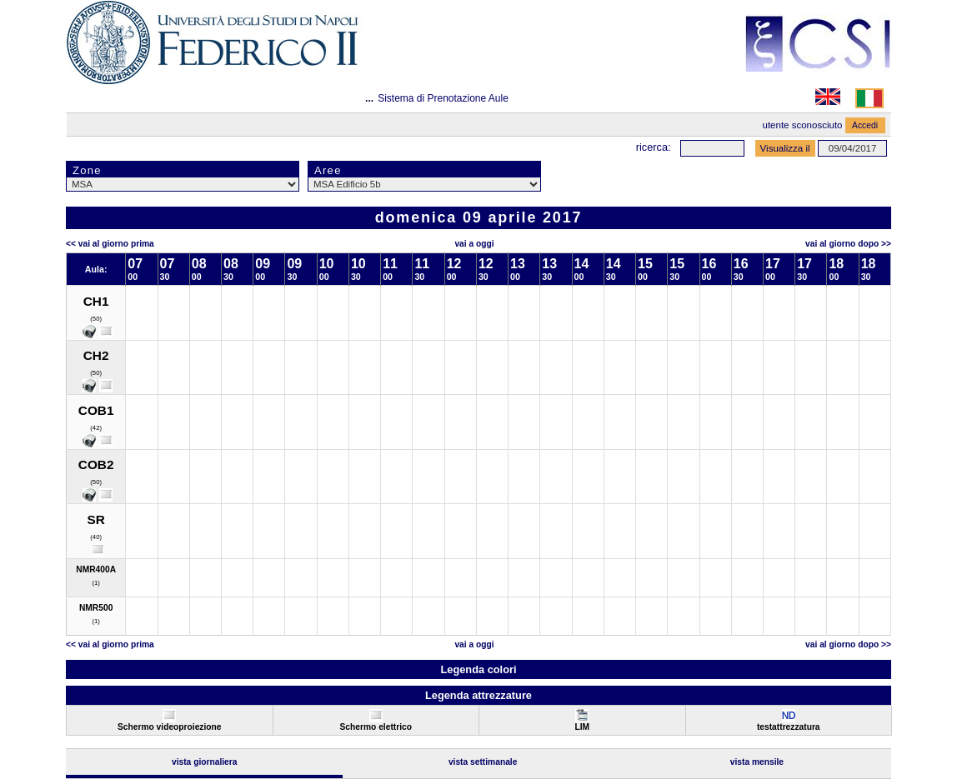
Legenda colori (478, 669)
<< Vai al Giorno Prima (110, 243)
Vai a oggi (474, 243)
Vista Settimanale (483, 762)
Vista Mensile (757, 762)
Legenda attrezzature (478, 695)
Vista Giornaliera (205, 762)
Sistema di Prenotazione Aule (443, 98)
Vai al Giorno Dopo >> (848, 243)
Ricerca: (653, 147)
